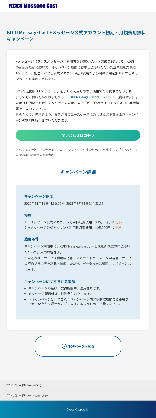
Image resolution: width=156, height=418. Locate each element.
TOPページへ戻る (81, 346)
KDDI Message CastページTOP (90, 96)
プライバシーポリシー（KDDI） (24, 385)
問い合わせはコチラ (78, 135)
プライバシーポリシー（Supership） (27, 395)
